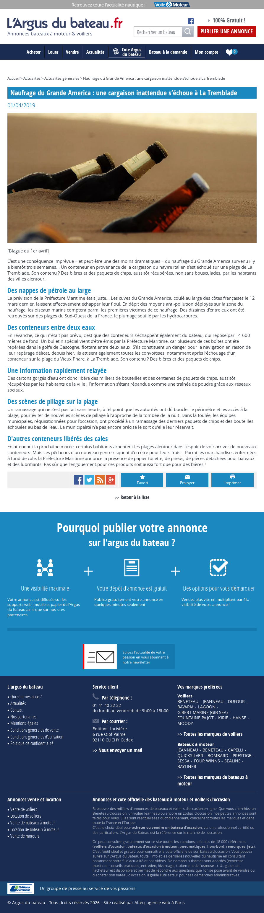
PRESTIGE (242, 755)
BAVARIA (185, 707)
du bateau (127, 52)
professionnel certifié (231, 827)
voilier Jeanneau (146, 813)
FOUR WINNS (207, 761)
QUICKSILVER (190, 755)
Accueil (13, 78)
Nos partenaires (23, 716)
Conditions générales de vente (34, 729)
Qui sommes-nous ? (26, 696)
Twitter (89, 480)
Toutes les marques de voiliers (213, 734)
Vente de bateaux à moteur (32, 822)
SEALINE (232, 761)
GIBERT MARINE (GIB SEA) (202, 712)
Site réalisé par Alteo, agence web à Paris (144, 902)
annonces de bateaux (150, 808)
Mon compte (206, 52)
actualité (136, 860)
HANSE (239, 717)
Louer (53, 52)
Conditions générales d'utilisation (36, 736)
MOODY (185, 723)
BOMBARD (218, 755)
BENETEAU (187, 701)
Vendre (72, 52)
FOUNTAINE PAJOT (195, 717)
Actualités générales (61, 78)
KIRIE (223, 717)
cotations (187, 841)
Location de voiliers (25, 815)
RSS (100, 480)
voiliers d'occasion (188, 808)
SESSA (183, 761)
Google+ (110, 480)
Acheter (34, 52)
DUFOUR (236, 701)
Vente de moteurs (24, 835)
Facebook (78, 480)
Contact (16, 709)
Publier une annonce (226, 31)
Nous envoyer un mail (120, 750)
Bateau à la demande (168, 52)
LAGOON (207, 707)
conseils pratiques (124, 865)
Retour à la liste (135, 497)
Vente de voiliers (23, 809)
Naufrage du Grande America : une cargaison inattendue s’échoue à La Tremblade (154, 78)
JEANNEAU (213, 701)
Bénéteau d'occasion (110, 813)
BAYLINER (186, 766)
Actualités (95, 52)
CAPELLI (235, 750)
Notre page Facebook (191, 21)
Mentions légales (24, 723)
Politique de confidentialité (32, 743)
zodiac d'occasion (197, 813)
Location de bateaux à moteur (34, 829)
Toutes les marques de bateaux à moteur (212, 780)
